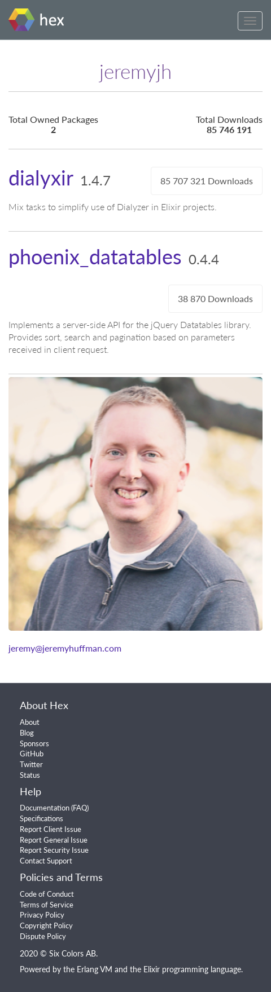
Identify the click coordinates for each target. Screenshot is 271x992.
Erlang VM (94, 969)
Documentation (44, 807)
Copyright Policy (46, 925)
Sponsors (34, 743)
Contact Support (46, 860)
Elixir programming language (192, 969)
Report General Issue (54, 839)
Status (30, 775)
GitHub (31, 753)
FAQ (80, 807)
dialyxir (40, 177)
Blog (27, 732)
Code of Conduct (47, 893)
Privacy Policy (42, 914)
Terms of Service (46, 904)
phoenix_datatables (95, 256)
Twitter (31, 764)
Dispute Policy (43, 936)
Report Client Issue (50, 829)
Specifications (41, 818)
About (30, 722)
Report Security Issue (54, 849)
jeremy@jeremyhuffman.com (64, 648)
